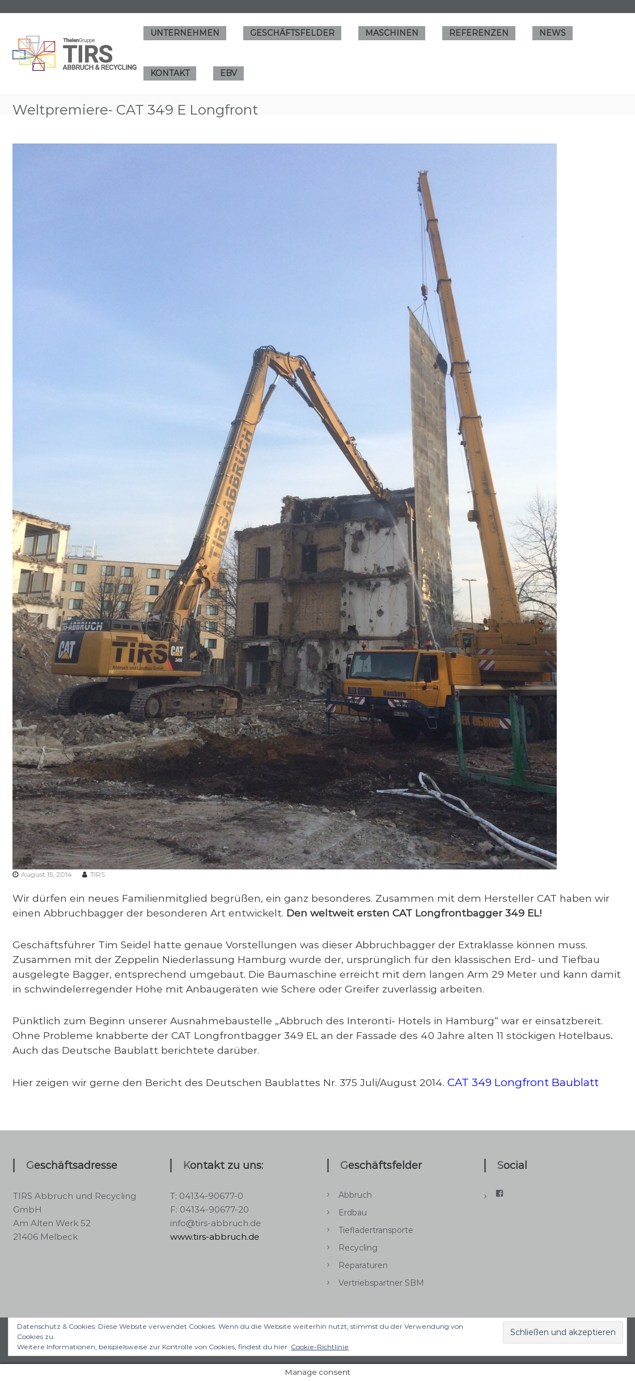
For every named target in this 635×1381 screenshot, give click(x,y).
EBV (228, 73)
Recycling (358, 1248)
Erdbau (352, 1212)
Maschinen (391, 33)
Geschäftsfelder (292, 33)
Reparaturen (363, 1265)
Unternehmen (184, 33)
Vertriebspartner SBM (381, 1283)
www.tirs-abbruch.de (214, 1236)
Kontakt (169, 73)
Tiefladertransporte (375, 1230)
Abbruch (355, 1195)
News (552, 33)
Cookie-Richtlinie (320, 1346)
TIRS (97, 874)
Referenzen (479, 33)
